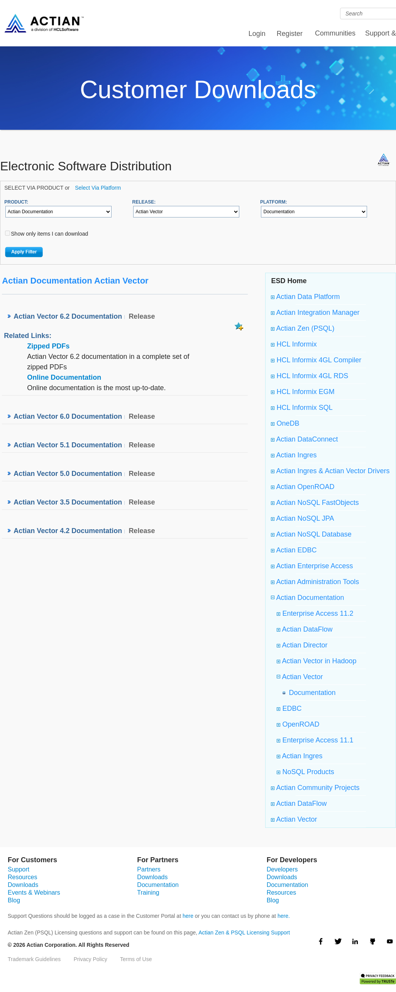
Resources (22, 877)
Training (148, 892)
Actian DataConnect (304, 439)
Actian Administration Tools (315, 582)
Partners (148, 869)
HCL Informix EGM (302, 392)
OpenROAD (298, 724)
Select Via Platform (98, 188)
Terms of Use (136, 959)
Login (257, 33)
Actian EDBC (293, 550)
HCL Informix (293, 344)
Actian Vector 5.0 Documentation (68, 473)
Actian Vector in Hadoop (316, 661)
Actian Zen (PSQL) (302, 328)
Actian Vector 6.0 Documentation (68, 416)
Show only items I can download (49, 234)
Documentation (310, 692)
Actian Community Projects (315, 788)
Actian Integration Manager (315, 312)
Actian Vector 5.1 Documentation (68, 445)
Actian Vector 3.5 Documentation (68, 502)
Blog (14, 900)
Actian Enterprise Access (312, 566)
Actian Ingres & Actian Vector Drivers (330, 471)
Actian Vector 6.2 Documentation (68, 316)
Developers (282, 869)
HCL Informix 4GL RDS (309, 376)
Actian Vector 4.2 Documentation (68, 531)
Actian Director (302, 645)
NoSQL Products (305, 772)
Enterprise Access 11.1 (315, 740)
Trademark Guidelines (34, 959)
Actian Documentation (309, 597)
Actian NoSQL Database (311, 534)
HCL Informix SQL (301, 407)
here (188, 916)
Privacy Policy (90, 959)
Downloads (23, 885)
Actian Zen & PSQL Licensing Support (244, 932)
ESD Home (288, 281)
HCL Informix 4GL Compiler (316, 360)
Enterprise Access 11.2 (315, 613)
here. (284, 916)
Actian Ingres (293, 455)
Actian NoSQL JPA (302, 518)
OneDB (285, 423)
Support (18, 869)
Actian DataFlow (304, 629)
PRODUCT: (16, 202)
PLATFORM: (273, 202)
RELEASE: (144, 202)
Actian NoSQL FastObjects (315, 502)
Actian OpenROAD (302, 487)
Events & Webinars (34, 892)
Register (290, 33)
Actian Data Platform (305, 297)
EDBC (289, 708)
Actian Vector (301, 677)
